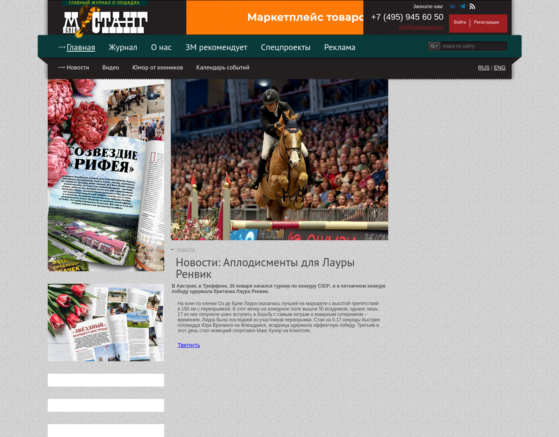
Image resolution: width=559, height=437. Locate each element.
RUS (484, 67)
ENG (499, 67)
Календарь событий (222, 67)
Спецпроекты (286, 47)
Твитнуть (189, 345)
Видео (110, 67)
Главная (81, 47)
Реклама (340, 47)
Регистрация (486, 22)
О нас (161, 47)
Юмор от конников (157, 67)
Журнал (123, 47)
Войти (460, 22)
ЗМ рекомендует (217, 47)
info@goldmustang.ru (421, 27)
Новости (78, 67)
